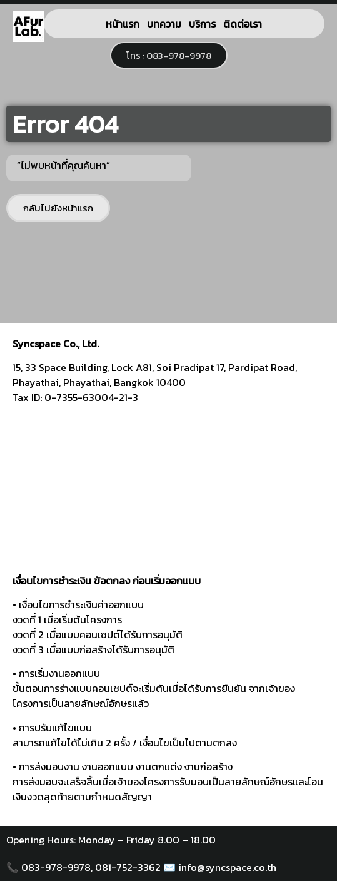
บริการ (202, 23)
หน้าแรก (122, 23)
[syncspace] (168, 494)
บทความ (164, 23)
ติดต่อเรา (242, 23)
